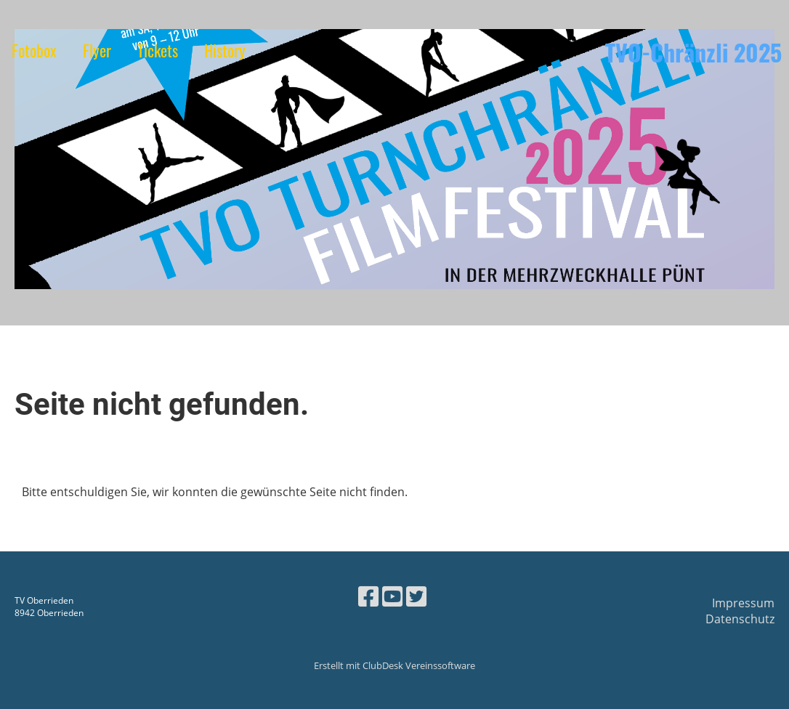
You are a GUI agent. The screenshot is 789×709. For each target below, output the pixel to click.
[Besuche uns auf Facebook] (368, 596)
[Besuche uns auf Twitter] (416, 596)
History (225, 50)
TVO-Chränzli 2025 (693, 52)
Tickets (157, 50)
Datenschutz (739, 619)
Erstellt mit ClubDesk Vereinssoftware (394, 665)
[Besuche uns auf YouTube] (392, 596)
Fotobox (34, 50)
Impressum (743, 603)
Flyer (97, 50)
